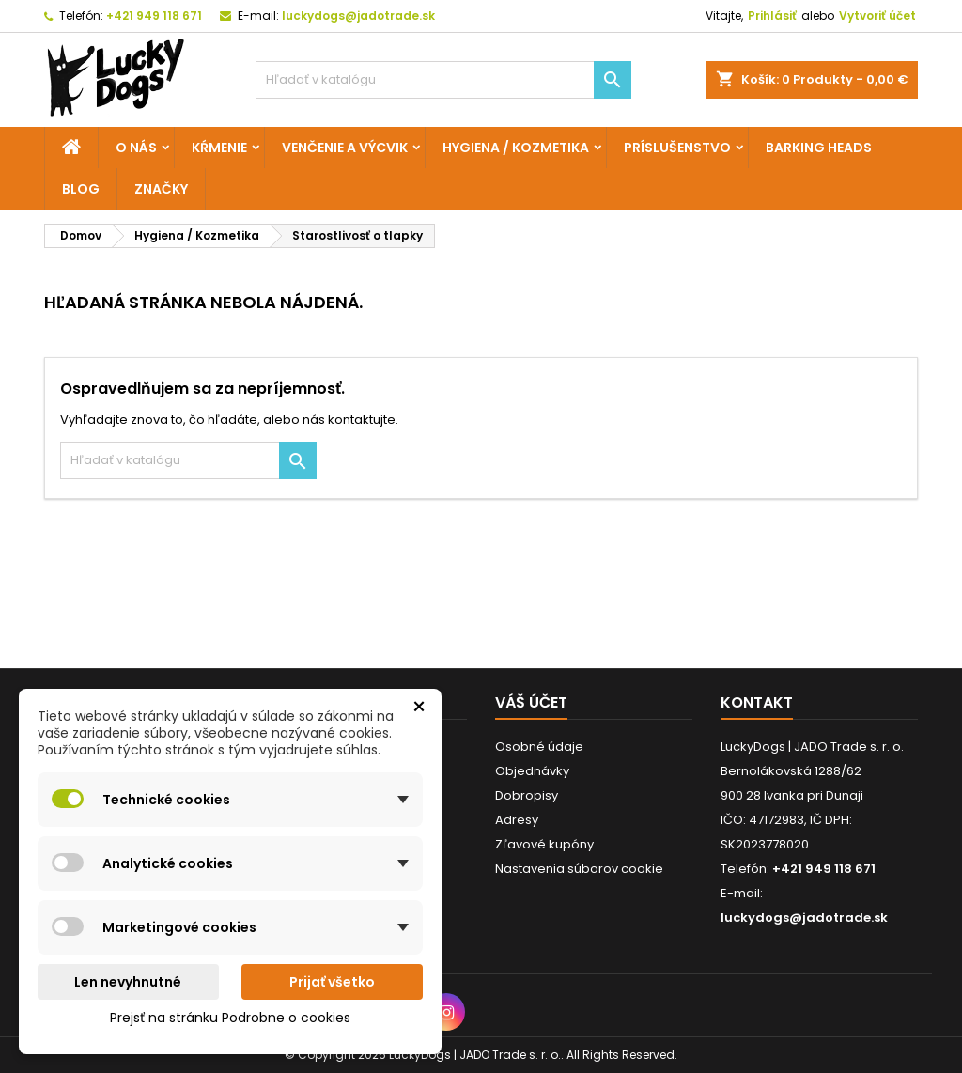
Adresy (516, 820)
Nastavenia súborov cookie (579, 869)
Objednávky (532, 771)
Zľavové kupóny (544, 844)
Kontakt (757, 702)
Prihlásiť (772, 15)
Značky (161, 188)
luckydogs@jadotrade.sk (358, 15)
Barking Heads (819, 147)
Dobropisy (526, 795)
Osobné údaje (539, 746)
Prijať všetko (332, 981)
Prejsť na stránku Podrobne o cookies (230, 1017)
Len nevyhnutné (127, 981)
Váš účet (531, 702)
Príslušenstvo (677, 147)
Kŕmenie (219, 147)
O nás (136, 147)
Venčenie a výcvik (345, 147)
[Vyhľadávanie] (443, 80)
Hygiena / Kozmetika (515, 147)
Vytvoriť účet (877, 15)
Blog (81, 188)
